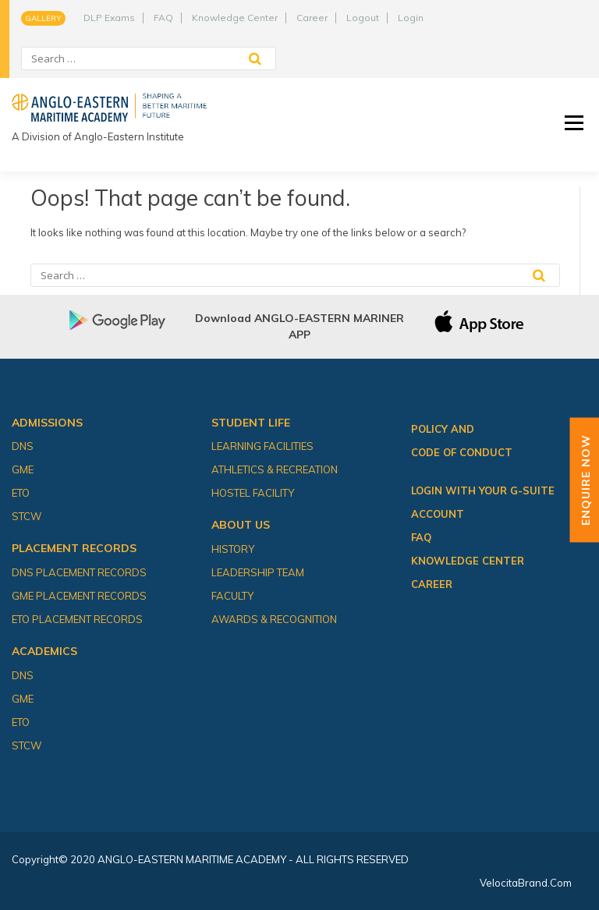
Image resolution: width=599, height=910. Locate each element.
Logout (362, 17)
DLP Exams (109, 17)
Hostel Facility (252, 493)
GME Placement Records (79, 596)
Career (312, 17)
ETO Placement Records (77, 619)
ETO (21, 493)
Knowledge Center (235, 17)
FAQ (163, 17)
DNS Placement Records (79, 572)
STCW (26, 516)
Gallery (43, 18)
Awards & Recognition (274, 619)
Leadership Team (257, 572)
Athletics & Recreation (274, 469)
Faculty (232, 596)
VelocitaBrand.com (526, 882)
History (232, 549)
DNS (23, 446)
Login (411, 17)
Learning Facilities (262, 446)
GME (23, 469)
